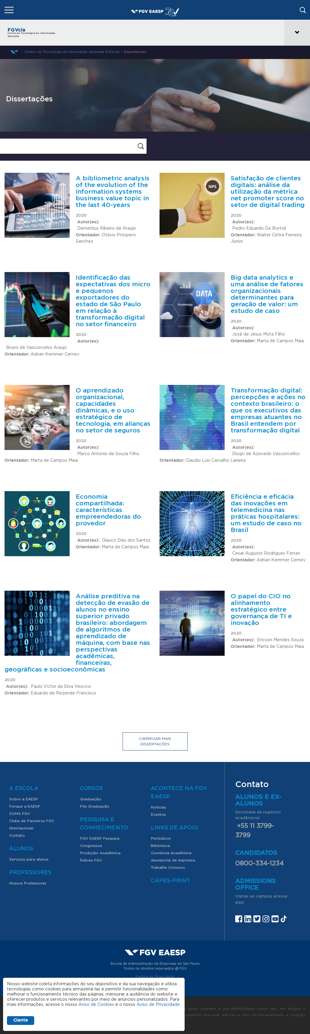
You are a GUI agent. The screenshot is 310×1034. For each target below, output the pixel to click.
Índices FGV (91, 860)
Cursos (91, 788)
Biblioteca (160, 846)
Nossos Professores (27, 883)
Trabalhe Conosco (168, 867)
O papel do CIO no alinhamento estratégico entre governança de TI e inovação (261, 609)
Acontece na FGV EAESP (179, 792)
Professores (30, 872)
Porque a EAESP (24, 806)
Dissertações (135, 52)
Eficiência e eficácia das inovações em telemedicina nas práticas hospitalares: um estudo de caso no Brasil (266, 513)
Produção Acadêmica (100, 853)
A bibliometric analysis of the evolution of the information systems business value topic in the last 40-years (113, 191)
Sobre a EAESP (23, 799)
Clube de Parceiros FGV (31, 821)
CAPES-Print (170, 881)
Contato (17, 835)
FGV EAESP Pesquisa (99, 838)
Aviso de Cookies (96, 1005)
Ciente (20, 1020)
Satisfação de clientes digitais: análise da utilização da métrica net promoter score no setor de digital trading (268, 191)
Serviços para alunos (28, 859)
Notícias (158, 807)
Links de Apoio (174, 828)
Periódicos (161, 838)
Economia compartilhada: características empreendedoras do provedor (108, 510)
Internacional (21, 828)
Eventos (158, 814)
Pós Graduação (94, 806)
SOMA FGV (19, 814)
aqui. (240, 902)
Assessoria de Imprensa (173, 860)
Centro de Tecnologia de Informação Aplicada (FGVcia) (72, 52)
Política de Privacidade (155, 976)
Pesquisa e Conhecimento (104, 824)
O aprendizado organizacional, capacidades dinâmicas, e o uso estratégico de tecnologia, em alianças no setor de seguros (113, 410)
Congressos (91, 846)
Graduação (90, 799)
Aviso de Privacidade (158, 1005)
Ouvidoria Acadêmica (171, 853)
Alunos (21, 849)
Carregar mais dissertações (155, 741)
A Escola (23, 788)
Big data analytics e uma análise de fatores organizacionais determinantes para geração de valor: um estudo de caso (267, 294)
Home (14, 52)
